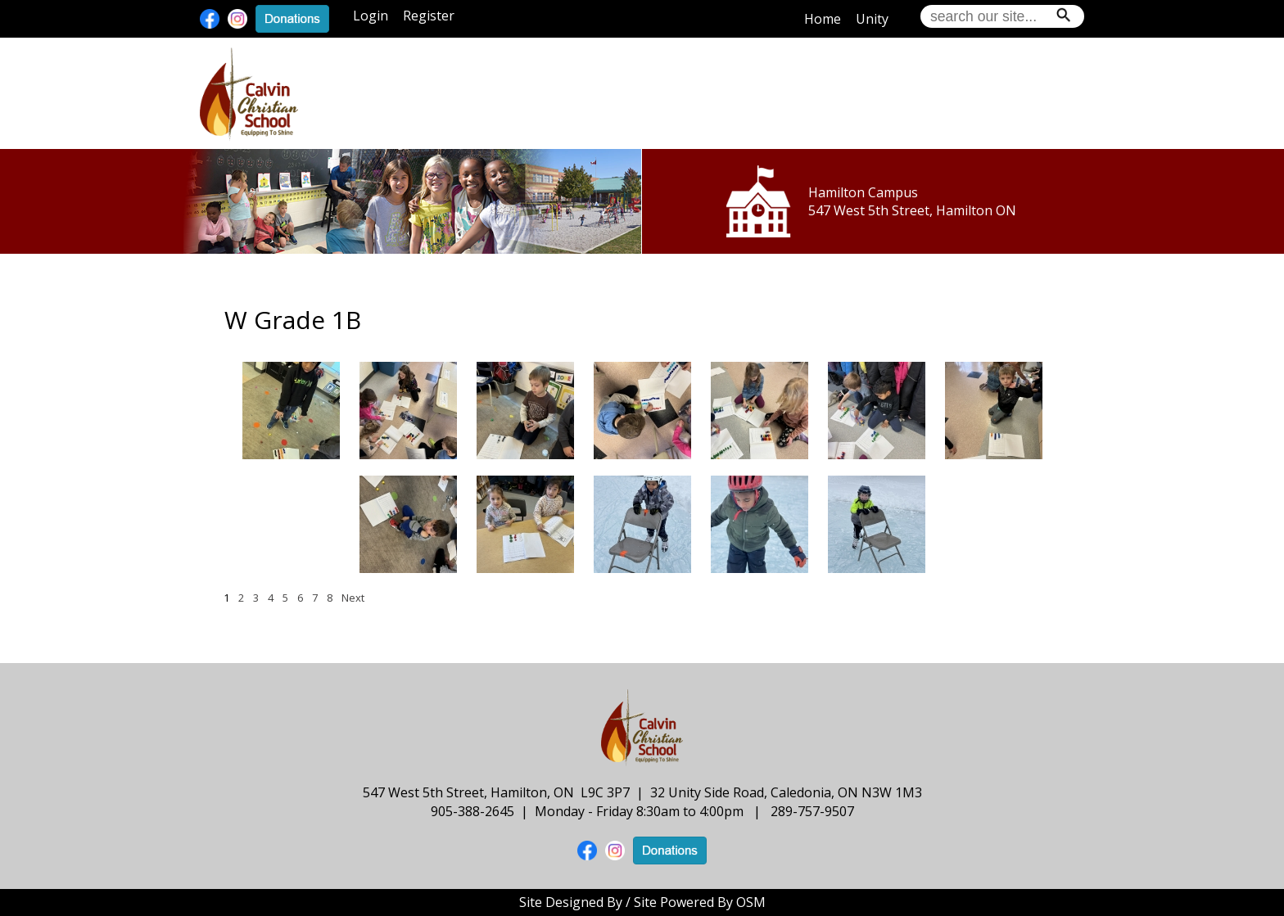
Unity (872, 19)
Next (352, 597)
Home (822, 19)
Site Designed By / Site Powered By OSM (642, 902)
